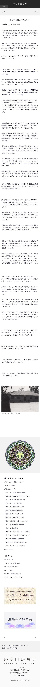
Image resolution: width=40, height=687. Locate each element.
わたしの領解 (8, 570)
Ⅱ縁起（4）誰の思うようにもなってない (16, 521)
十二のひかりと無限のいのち (12, 563)
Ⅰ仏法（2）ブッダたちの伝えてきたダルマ (16, 496)
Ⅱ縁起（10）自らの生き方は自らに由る (15, 542)
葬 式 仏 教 (8, 559)
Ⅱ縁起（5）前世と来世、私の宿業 (14, 524)
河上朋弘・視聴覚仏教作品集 (12, 573)
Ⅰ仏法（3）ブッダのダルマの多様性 (14, 499)
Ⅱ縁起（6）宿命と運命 (11, 528)
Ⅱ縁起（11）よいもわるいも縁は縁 (14, 546)
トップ (4, 645)
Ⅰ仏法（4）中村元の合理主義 (13, 503)
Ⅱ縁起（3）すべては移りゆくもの (14, 517)
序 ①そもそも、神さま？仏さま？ (14, 482)
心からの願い (8, 549)
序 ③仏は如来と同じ (10, 489)
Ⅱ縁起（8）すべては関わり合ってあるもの (16, 535)
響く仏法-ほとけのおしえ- (20, 20)
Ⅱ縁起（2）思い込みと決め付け (13, 514)
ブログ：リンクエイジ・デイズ (13, 577)
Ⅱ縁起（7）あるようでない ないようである (17, 531)
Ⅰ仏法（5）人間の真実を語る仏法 (14, 506)
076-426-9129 (21, 675)
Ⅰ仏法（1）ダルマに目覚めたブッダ (14, 492)
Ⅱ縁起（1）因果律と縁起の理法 (13, 510)
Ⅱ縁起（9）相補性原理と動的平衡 (14, 538)
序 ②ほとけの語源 (9, 485)
